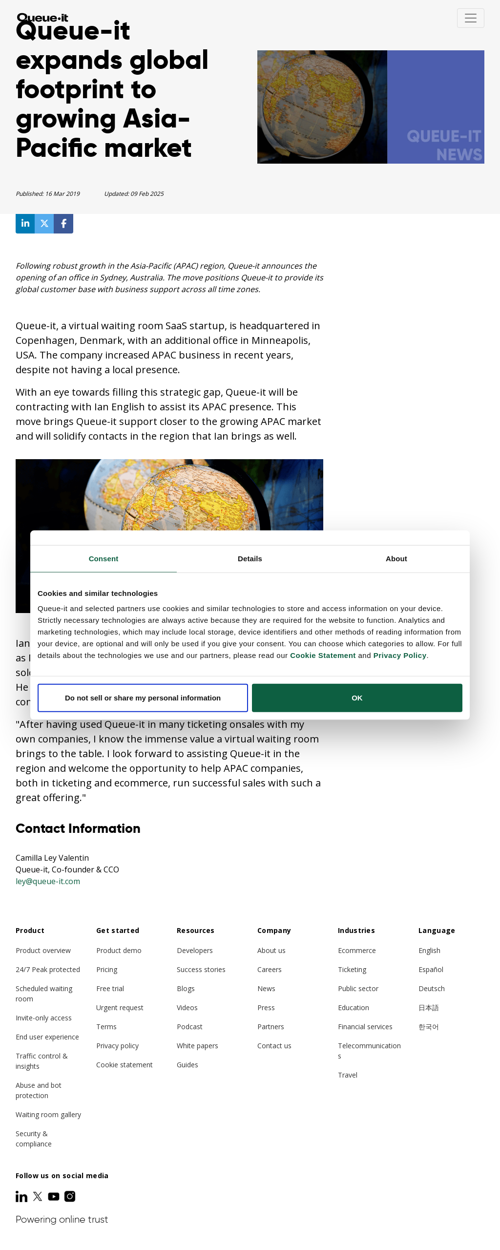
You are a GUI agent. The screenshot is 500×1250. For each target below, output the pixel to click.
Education (353, 1007)
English (429, 950)
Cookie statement (124, 1064)
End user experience (47, 1036)
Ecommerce (357, 950)
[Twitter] (38, 1196)
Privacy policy (117, 1045)
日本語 (428, 1007)
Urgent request (120, 1007)
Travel (347, 1075)
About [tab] (396, 558)
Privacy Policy (400, 655)
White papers (197, 1045)
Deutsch (431, 988)
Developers (195, 950)
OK (357, 698)
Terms (106, 1026)
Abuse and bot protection (39, 1090)
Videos (187, 1007)
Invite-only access (44, 1017)
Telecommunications (369, 1050)
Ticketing (352, 969)
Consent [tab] (104, 558)
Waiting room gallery (48, 1114)
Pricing (106, 969)
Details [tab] (250, 558)
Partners (270, 1026)
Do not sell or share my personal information (143, 698)
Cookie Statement (323, 655)
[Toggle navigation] (470, 18)
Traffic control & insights (42, 1061)
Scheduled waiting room (44, 993)
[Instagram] (70, 1196)
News (266, 988)
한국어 (428, 1026)
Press (266, 1007)
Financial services (365, 1026)
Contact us (274, 1045)
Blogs (186, 988)
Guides (187, 1064)
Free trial (110, 988)
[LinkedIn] (22, 1196)
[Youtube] (55, 1196)
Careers (269, 969)
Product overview (43, 950)
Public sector (358, 988)
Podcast (190, 1026)
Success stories (201, 969)
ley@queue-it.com (48, 881)
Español (430, 969)
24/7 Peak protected (48, 969)
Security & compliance (34, 1138)
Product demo (119, 950)
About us (271, 950)
